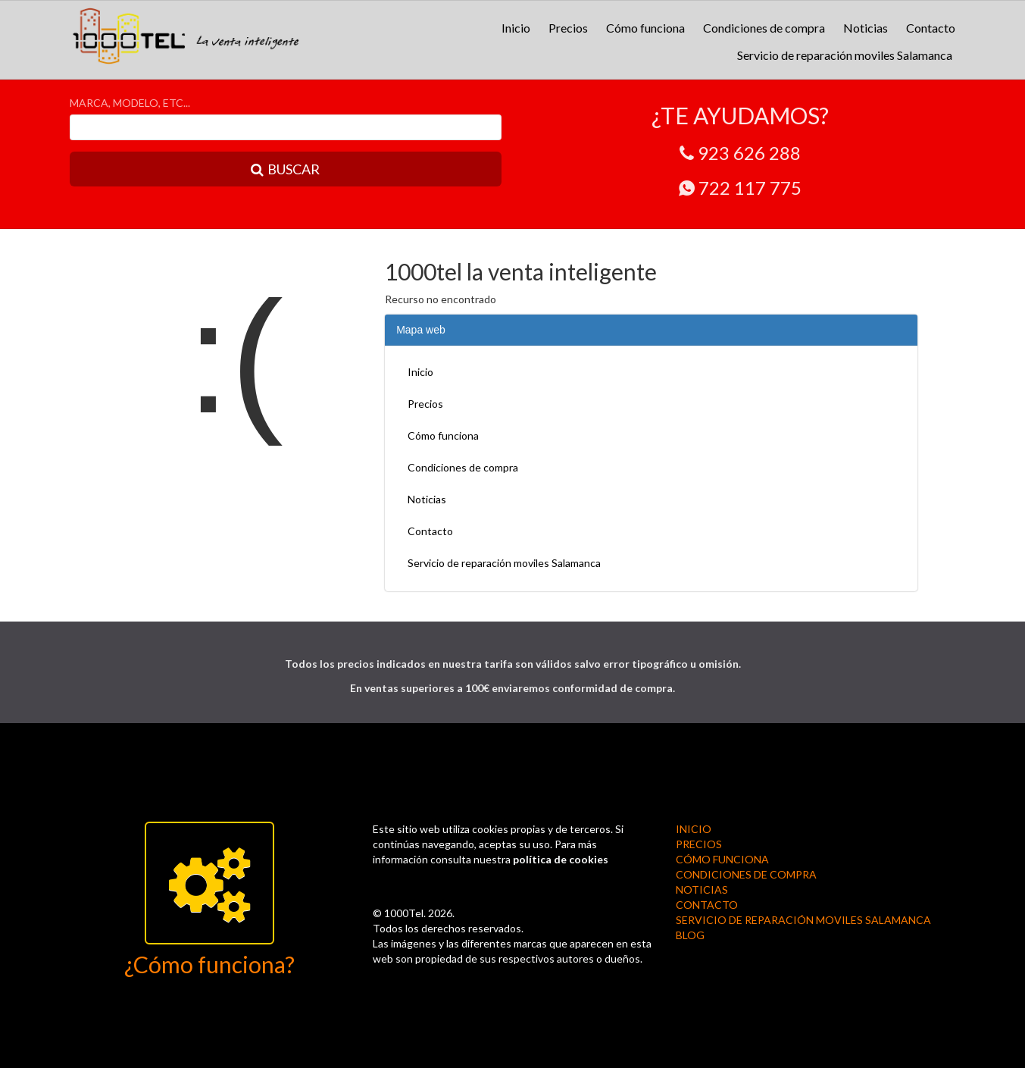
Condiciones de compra (764, 27)
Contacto (930, 27)
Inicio (516, 27)
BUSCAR (285, 169)
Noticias (865, 27)
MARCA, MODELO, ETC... (130, 102)
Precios (568, 27)
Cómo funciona (645, 27)
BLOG (690, 935)
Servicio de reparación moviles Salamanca (844, 55)
